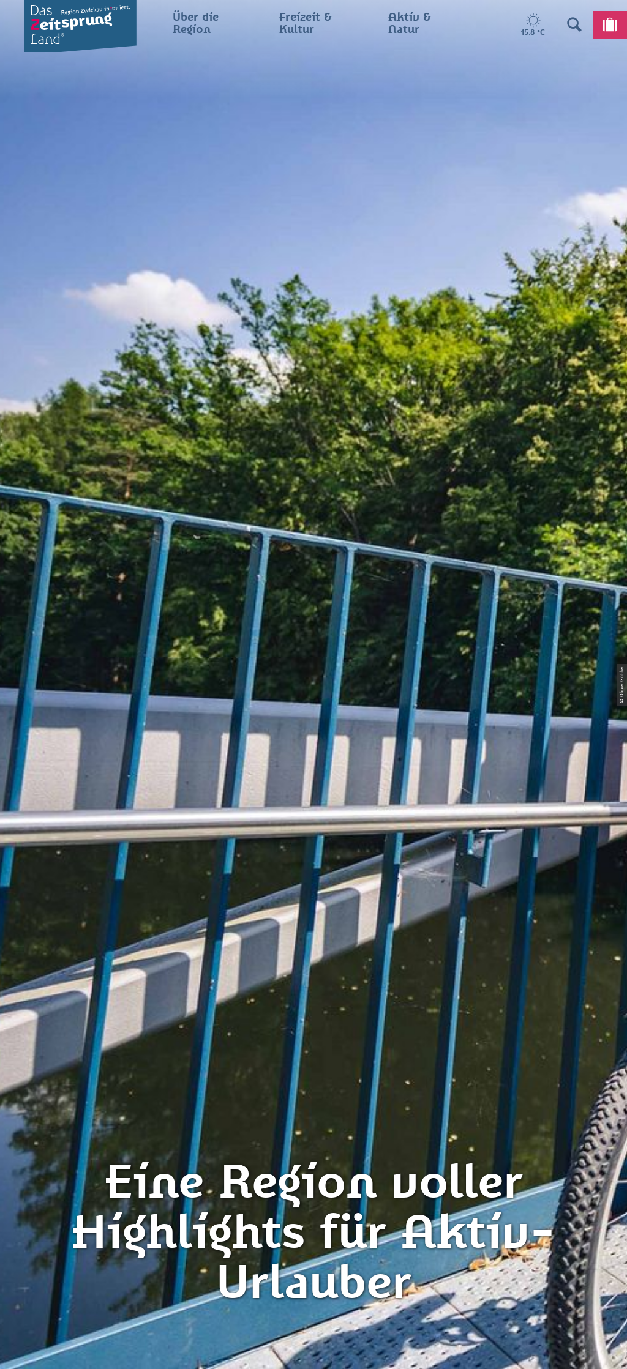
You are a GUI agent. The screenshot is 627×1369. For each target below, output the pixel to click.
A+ (331, 1346)
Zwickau (28, 459)
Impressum (313, 1097)
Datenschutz (314, 1119)
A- (296, 1346)
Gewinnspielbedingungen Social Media (313, 1190)
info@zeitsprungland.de (137, 1161)
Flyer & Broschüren (313, 1161)
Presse (313, 1140)
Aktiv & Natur (91, 459)
